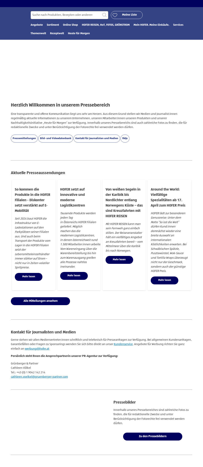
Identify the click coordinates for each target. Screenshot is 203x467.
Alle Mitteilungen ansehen (40, 300)
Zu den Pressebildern (153, 436)
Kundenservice (123, 344)
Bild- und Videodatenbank (55, 138)
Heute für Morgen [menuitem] (79, 33)
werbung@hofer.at (37, 348)
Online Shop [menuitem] (70, 25)
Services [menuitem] (178, 25)
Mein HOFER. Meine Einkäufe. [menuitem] (151, 25)
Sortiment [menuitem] (53, 25)
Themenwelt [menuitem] (38, 33)
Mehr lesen (28, 276)
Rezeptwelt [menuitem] (57, 33)
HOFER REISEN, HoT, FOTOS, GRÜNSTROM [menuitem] (106, 25)
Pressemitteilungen (24, 138)
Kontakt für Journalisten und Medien (96, 138)
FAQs (125, 138)
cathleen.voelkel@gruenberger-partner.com (39, 376)
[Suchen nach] (69, 15)
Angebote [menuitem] (37, 25)
